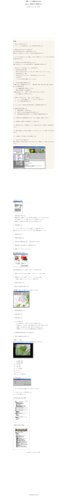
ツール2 (34, 6)
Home (29, 6)
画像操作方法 (21, 88)
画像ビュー (21, 93)
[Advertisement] (33, 15)
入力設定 (38, 117)
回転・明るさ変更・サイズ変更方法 (23, 90)
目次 (38, 6)
